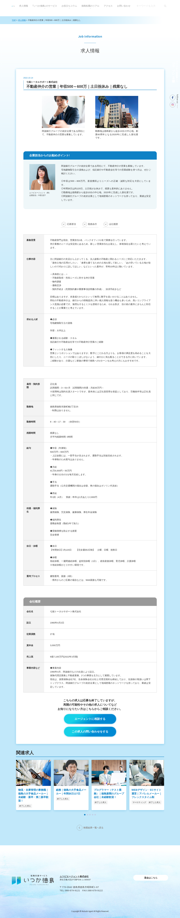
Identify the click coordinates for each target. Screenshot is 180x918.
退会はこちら (150, 877)
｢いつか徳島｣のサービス (44, 6)
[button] (85, 814)
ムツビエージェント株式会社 (74, 876)
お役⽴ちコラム (69, 6)
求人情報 (23, 6)
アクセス (108, 6)
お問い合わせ (123, 6)
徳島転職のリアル (90, 6)
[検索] (165, 6)
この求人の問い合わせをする (90, 731)
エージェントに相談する (90, 718)
